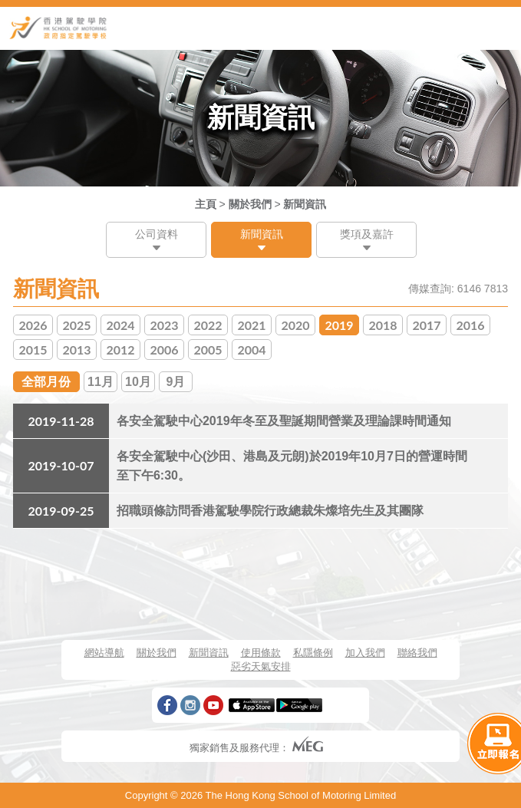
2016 (470, 325)
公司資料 (156, 234)
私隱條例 (313, 652)
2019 (339, 325)
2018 (382, 325)
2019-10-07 (61, 465)
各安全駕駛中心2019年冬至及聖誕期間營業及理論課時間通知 (284, 420)
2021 (251, 325)
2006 (164, 349)
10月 (138, 381)
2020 (295, 325)
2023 (164, 325)
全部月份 (46, 381)
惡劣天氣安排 (261, 666)
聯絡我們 (417, 652)
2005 (207, 349)
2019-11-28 (61, 421)
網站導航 (104, 652)
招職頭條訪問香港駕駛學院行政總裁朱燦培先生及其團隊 (270, 510)
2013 (76, 349)
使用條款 (261, 652)
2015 (32, 349)
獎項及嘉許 (367, 234)
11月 (100, 381)
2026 (32, 325)
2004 (251, 349)
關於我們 (250, 204)
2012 (120, 349)
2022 (207, 325)
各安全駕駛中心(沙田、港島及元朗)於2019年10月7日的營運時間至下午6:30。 (292, 466)
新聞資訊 (304, 204)
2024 (120, 325)
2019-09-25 (61, 510)
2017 (426, 325)
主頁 (205, 204)
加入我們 (365, 652)
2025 (76, 325)
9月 (176, 381)
